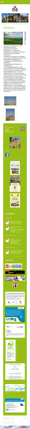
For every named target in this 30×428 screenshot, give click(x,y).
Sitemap (13, 417)
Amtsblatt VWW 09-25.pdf (15, 252)
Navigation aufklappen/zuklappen (15, 2)
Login (25, 417)
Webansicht (24, 419)
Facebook (7, 150)
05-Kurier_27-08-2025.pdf (15, 222)
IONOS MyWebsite (7, 423)
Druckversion (7, 417)
